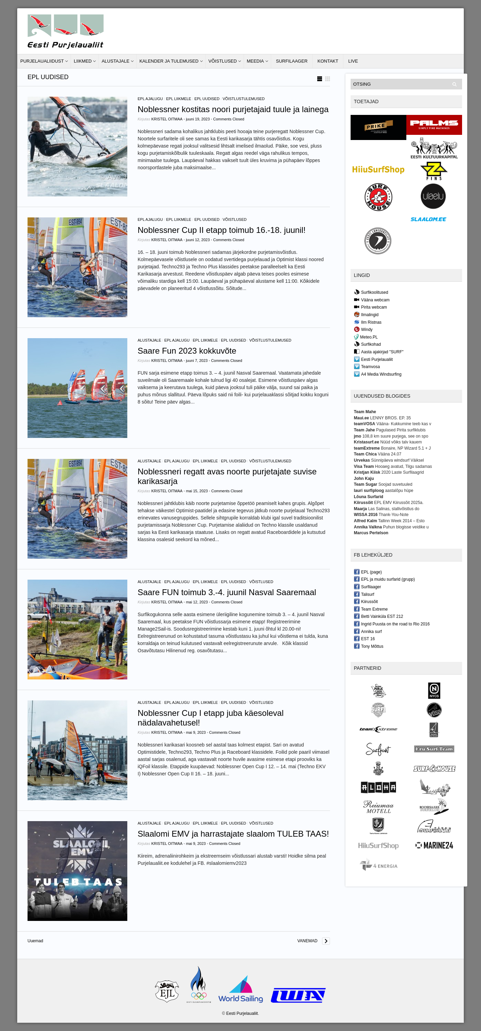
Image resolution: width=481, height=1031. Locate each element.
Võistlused (223, 61)
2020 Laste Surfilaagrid (403, 472)
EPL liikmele (178, 99)
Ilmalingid (366, 314)
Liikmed (83, 61)
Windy (363, 329)
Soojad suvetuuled (395, 484)
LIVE (353, 61)
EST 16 (364, 638)
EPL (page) (368, 571)
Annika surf (368, 631)
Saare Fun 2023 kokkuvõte (187, 350)
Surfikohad (367, 344)
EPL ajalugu (150, 99)
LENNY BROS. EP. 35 (390, 418)
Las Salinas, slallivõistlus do (393, 508)
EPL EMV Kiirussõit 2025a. (399, 502)
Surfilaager (292, 61)
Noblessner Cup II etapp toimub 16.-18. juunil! (222, 230)
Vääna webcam (372, 299)
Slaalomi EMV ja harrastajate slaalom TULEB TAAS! (233, 833)
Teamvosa (367, 366)
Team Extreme (371, 609)
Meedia (255, 61)
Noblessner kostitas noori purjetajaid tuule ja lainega (233, 109)
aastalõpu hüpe (399, 490)
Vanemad (307, 940)
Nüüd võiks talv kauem (401, 442)
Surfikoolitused (371, 292)
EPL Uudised (207, 99)
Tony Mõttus (369, 646)
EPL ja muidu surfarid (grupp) (384, 579)
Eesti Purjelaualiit (373, 359)
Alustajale (115, 61)
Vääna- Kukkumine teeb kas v (403, 423)
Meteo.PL (366, 337)
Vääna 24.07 (389, 454)
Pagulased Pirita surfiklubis (401, 430)
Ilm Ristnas (368, 322)
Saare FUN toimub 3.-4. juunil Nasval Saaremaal (227, 592)
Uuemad (35, 940)
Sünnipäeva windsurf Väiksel (397, 460)
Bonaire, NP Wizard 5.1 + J (406, 448)
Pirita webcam (370, 307)
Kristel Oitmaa (167, 119)
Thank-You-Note (394, 514)
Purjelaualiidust (42, 61)
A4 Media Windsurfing (378, 374)
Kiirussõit (366, 601)
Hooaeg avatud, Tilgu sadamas (403, 466)
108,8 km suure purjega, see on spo (395, 436)
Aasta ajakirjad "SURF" (379, 351)
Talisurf (364, 594)
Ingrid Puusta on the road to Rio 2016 (392, 623)
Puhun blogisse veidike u (406, 527)
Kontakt (328, 61)
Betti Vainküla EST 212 (378, 616)
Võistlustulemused (244, 99)
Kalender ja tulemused (169, 61)
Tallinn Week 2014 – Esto (401, 520)
